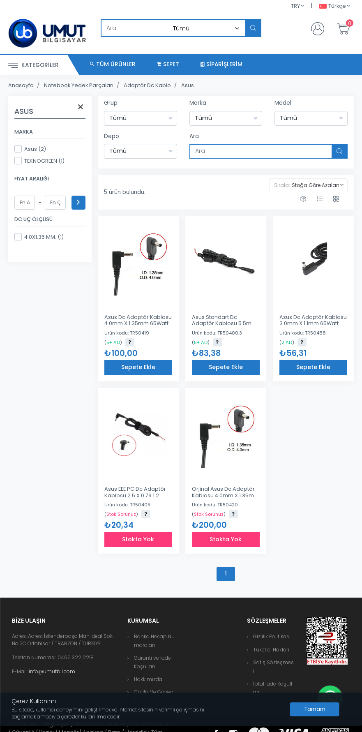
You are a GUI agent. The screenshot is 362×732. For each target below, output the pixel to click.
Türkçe (332, 6)
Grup (111, 103)
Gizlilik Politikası (272, 636)
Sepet (168, 64)
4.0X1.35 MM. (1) (39, 236)
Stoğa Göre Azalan (315, 185)
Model (282, 103)
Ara (194, 136)
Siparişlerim (221, 64)
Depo (111, 136)
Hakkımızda (148, 679)
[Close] (314, 709)
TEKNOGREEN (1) (39, 160)
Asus (187, 85)
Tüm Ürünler (113, 64)
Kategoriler (33, 65)
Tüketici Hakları (271, 649)
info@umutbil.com (52, 671)
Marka (197, 103)
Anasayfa (21, 85)
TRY (295, 5)
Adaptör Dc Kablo (147, 85)
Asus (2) (30, 148)
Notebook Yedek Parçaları (78, 85)
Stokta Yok (138, 539)
